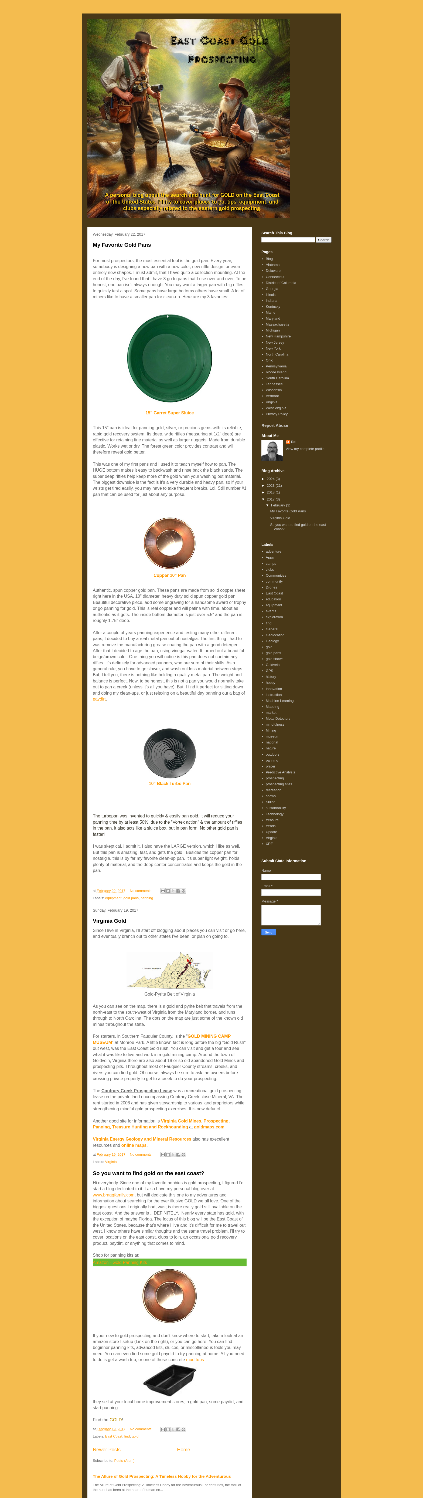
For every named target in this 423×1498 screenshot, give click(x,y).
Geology (272, 641)
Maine (270, 312)
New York (273, 348)
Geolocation (275, 635)
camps (271, 564)
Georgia (272, 289)
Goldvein (272, 665)
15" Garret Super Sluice (169, 413)
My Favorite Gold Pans (122, 245)
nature (271, 748)
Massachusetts (277, 324)
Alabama (272, 265)
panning (147, 898)
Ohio (269, 360)
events (271, 611)
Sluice (270, 802)
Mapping (272, 707)
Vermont (272, 396)
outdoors (272, 754)
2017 (271, 499)
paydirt (99, 699)
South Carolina (277, 378)
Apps (270, 557)
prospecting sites (279, 784)
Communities (276, 575)
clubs (270, 569)
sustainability (276, 808)
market (271, 713)
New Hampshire (278, 336)
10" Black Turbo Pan (170, 783)
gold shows (274, 659)
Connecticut (275, 277)
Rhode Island (276, 372)
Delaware (273, 271)
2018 (271, 492)
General (272, 629)
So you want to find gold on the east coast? (148, 1173)
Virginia (111, 1162)
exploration (274, 617)
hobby (270, 683)
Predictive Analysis (280, 772)
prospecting (275, 778)
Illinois (270, 295)
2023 (271, 485)
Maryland (273, 318)
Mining (271, 730)
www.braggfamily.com (113, 1195)
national (272, 742)
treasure (272, 820)
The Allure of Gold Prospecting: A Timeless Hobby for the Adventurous (162, 1476)
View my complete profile (305, 449)
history (271, 677)
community (274, 581)
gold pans (131, 898)
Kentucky (273, 307)
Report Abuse (274, 425)
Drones (271, 587)
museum (272, 736)
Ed (293, 442)
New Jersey (275, 342)
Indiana (271, 301)
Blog (269, 259)
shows (271, 796)
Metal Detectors (278, 718)
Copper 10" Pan (169, 575)
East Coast (113, 1436)
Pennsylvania (276, 366)
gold (135, 1436)
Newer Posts (107, 1449)
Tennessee (274, 384)
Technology (275, 814)
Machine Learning (280, 701)
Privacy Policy (277, 414)
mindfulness (275, 724)
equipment (113, 898)
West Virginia (276, 408)
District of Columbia (281, 283)
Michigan (273, 330)
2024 (271, 479)
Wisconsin (274, 390)
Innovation (274, 689)
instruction (274, 695)
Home (183, 1449)
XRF (269, 844)
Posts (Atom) (124, 1461)
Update (271, 832)
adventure (273, 551)
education (273, 599)
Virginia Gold (109, 921)
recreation (273, 790)
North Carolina (277, 354)
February (278, 505)
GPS (269, 671)
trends (270, 826)
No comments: (141, 891)
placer (270, 766)
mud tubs (195, 1359)
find (127, 1436)
